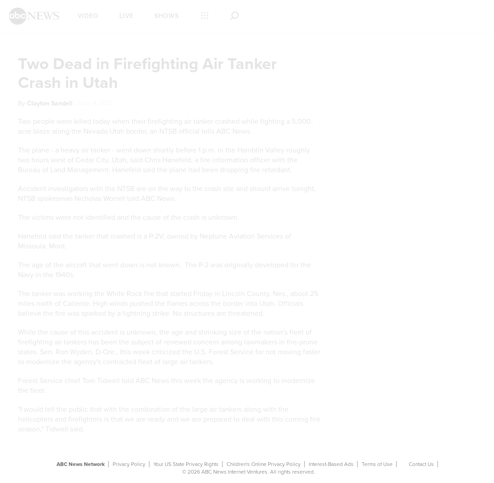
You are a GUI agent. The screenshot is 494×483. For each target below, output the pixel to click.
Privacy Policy (129, 464)
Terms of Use (377, 464)
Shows (166, 16)
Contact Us (421, 464)
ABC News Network (81, 464)
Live (126, 16)
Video (88, 16)
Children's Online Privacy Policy (264, 464)
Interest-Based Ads (331, 464)
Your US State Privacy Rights (186, 464)
